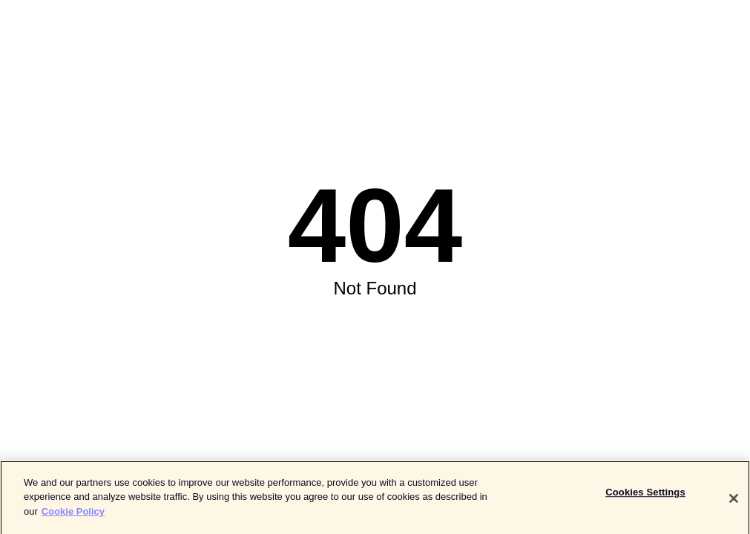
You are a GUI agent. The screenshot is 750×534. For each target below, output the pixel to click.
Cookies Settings (645, 498)
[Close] (733, 504)
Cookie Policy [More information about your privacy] (73, 517)
